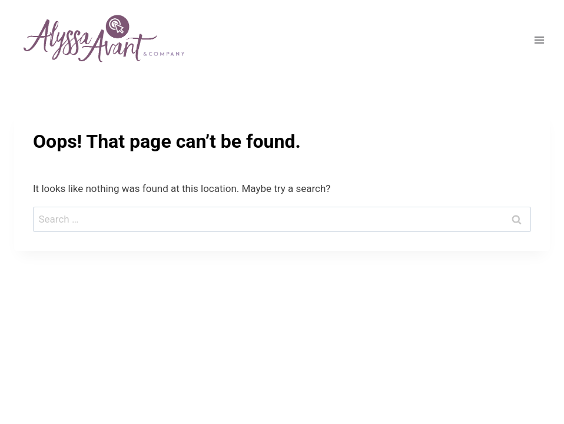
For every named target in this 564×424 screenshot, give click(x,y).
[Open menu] (539, 40)
